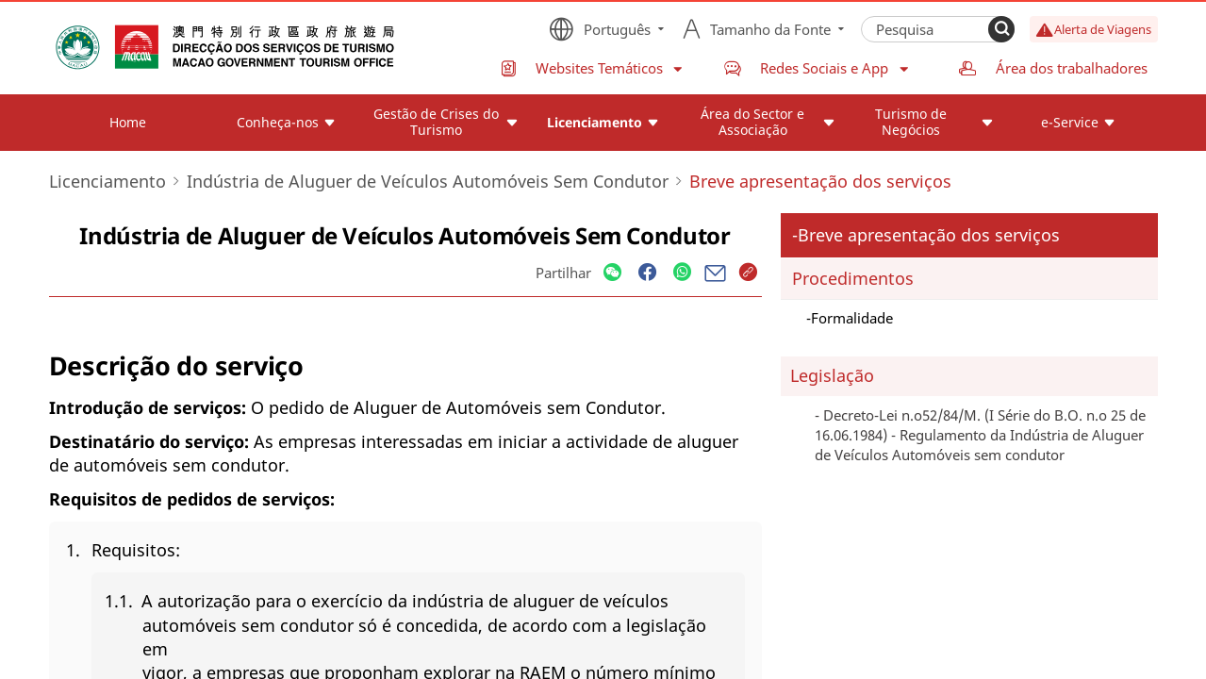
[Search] (1001, 29)
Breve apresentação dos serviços (929, 235)
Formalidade (852, 317)
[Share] (612, 273)
